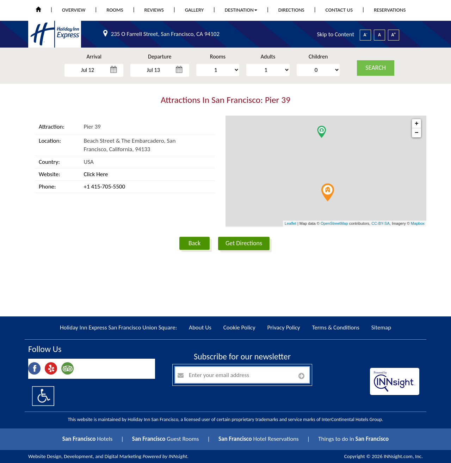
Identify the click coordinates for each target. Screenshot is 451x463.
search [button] (375, 68)
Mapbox (418, 223)
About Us (200, 327)
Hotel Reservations (258, 439)
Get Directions (244, 243)
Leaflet (290, 223)
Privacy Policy (283, 327)
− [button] (417, 133)
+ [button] (417, 123)
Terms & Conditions (335, 327)
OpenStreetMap (334, 223)
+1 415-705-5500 (104, 186)
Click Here (96, 174)
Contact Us (339, 10)
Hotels (87, 439)
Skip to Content (335, 34)
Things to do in (353, 439)
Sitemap (381, 327)
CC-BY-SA (380, 223)
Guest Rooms (165, 439)
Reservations (390, 10)
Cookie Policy (239, 327)
